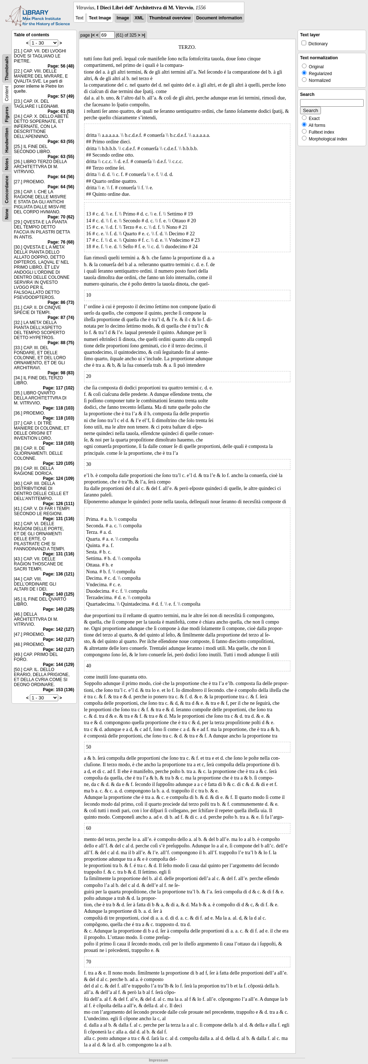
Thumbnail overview (169, 17)
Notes (6, 164)
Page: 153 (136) (58, 689)
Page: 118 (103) (58, 408)
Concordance (6, 189)
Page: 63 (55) (60, 141)
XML (139, 17)
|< (93, 35)
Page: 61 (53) (60, 111)
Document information (219, 17)
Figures (6, 114)
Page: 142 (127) (58, 629)
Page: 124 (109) (58, 478)
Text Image (100, 17)
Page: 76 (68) (60, 242)
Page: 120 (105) (58, 463)
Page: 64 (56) (60, 176)
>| (143, 35)
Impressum (158, 1060)
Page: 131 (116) (58, 518)
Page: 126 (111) (58, 503)
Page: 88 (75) (60, 342)
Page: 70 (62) (60, 216)
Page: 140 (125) (58, 594)
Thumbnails (6, 68)
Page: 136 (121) (58, 574)
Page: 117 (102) (58, 387)
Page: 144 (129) (58, 664)
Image (123, 17)
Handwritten (6, 140)
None (6, 214)
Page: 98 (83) (60, 372)
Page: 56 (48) (60, 66)
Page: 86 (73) (60, 302)
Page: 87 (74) (60, 317)
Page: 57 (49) (60, 96)
